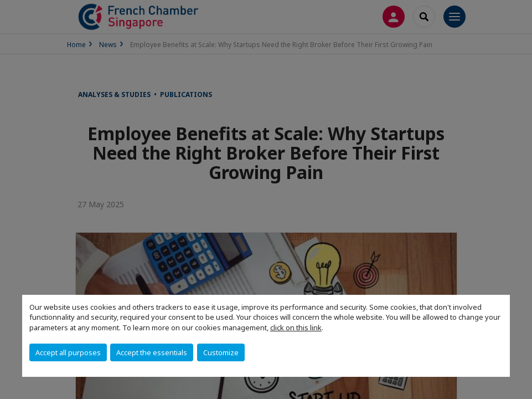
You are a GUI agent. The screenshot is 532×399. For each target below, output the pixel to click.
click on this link (296, 327)
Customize (221, 352)
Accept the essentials (151, 352)
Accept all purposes (68, 352)
